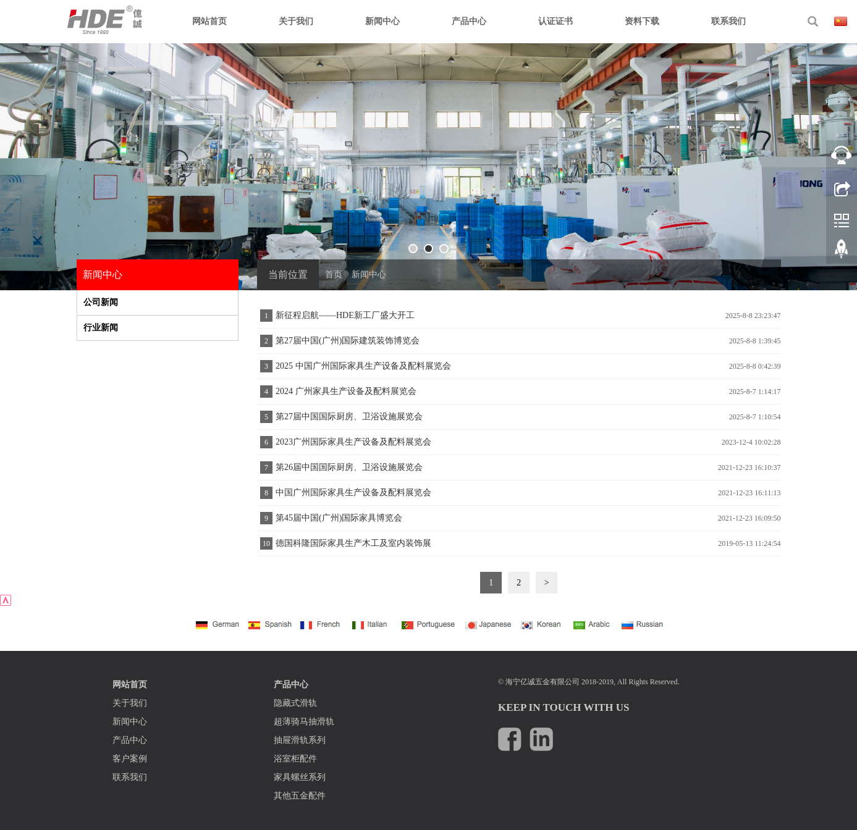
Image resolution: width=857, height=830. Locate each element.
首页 (333, 274)
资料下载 (642, 21)
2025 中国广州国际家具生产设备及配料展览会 (363, 366)
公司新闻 (100, 302)
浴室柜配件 (295, 758)
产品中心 (469, 21)
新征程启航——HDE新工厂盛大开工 (345, 315)
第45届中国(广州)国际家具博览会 (339, 517)
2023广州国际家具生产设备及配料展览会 (353, 441)
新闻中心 (382, 21)
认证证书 (555, 21)
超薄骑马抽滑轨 (304, 721)
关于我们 (296, 21)
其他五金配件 (300, 795)
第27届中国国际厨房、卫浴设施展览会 (349, 416)
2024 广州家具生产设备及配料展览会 (346, 391)
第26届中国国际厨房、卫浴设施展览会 (349, 467)
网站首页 (209, 21)
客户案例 (129, 758)
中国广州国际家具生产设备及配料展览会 (353, 492)
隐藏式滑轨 (295, 703)
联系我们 (728, 21)
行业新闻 (100, 327)
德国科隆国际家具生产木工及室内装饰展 (353, 543)
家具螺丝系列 (300, 777)
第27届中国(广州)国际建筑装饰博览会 (348, 340)
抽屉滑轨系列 (300, 740)
